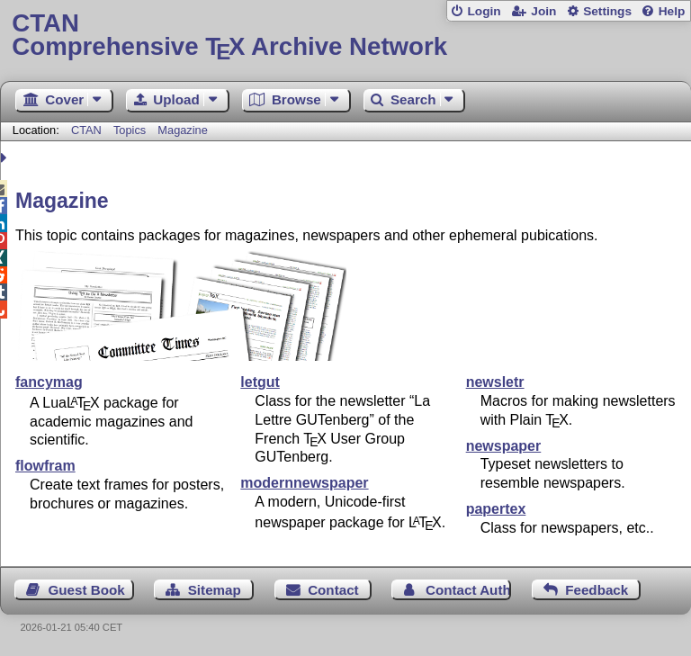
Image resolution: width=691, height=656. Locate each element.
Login (483, 11)
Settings (607, 11)
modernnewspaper (304, 482)
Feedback (596, 590)
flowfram (45, 465)
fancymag (49, 382)
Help (672, 11)
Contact (333, 590)
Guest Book (87, 590)
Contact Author (468, 590)
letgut (260, 382)
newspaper (504, 446)
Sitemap (214, 590)
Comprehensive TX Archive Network (345, 35)
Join (543, 11)
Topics (131, 130)
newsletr (495, 382)
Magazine (182, 130)
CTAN (86, 130)
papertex (496, 509)
